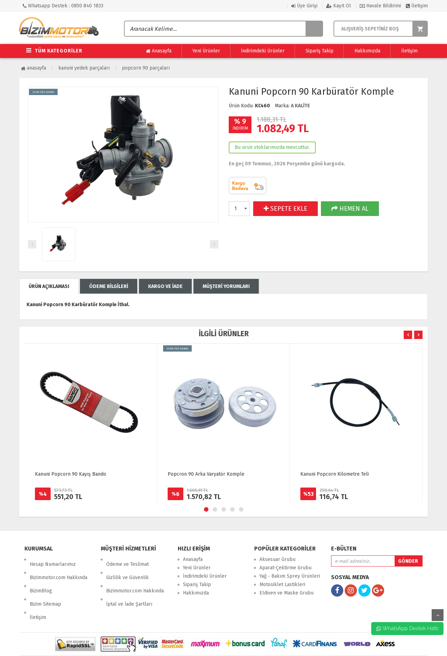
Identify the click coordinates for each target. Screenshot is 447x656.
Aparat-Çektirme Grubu (285, 568)
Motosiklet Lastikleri (282, 584)
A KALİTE (300, 106)
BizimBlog (41, 576)
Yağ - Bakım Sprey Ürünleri (289, 576)
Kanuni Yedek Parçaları (84, 68)
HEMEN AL (349, 208)
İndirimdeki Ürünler (263, 51)
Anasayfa (158, 51)
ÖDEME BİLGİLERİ (108, 286)
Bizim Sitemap (45, 584)
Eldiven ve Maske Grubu (286, 593)
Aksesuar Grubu (277, 559)
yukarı (438, 615)
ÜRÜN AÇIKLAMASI (49, 286)
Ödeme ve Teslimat (127, 559)
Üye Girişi (304, 6)
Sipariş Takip (320, 51)
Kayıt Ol (338, 6)
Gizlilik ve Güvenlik (127, 568)
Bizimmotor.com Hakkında (58, 568)
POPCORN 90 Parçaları (146, 68)
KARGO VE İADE (165, 286)
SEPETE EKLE (285, 208)
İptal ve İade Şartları (129, 584)
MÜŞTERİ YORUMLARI (226, 286)
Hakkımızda (367, 51)
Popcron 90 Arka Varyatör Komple (206, 474)
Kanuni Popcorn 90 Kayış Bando (70, 474)
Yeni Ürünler (206, 51)
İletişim (417, 6)
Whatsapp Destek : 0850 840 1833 (63, 6)
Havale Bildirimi (380, 6)
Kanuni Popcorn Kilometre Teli (334, 474)
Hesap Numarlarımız (53, 559)
